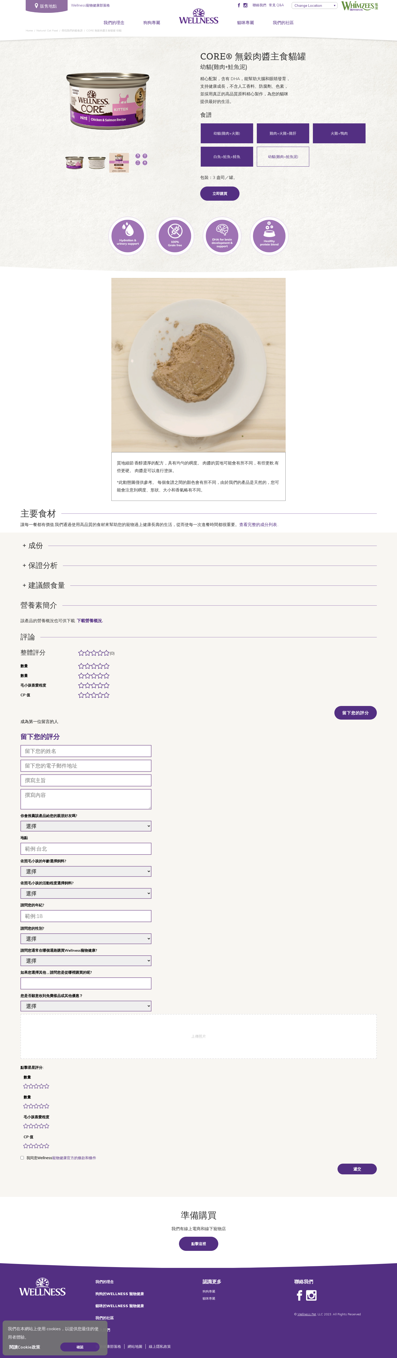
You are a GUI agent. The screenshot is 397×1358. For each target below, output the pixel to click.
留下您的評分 (355, 712)
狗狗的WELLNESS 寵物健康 (119, 1293)
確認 (80, 1347)
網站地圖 (135, 1346)
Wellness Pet (306, 1314)
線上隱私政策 (160, 1346)
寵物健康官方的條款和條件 (74, 1158)
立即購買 (220, 193)
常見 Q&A (276, 5)
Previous (59, 102)
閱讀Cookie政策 (24, 1347)
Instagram (311, 1295)
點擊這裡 (198, 1243)
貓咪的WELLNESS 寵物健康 (119, 1306)
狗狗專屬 (151, 22)
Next (156, 102)
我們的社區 (283, 22)
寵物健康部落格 (108, 1346)
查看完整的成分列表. (258, 524)
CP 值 (28, 1137)
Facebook (299, 1295)
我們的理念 (114, 22)
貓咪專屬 (245, 22)
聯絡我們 (259, 5)
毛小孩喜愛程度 (36, 1117)
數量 (27, 1077)
